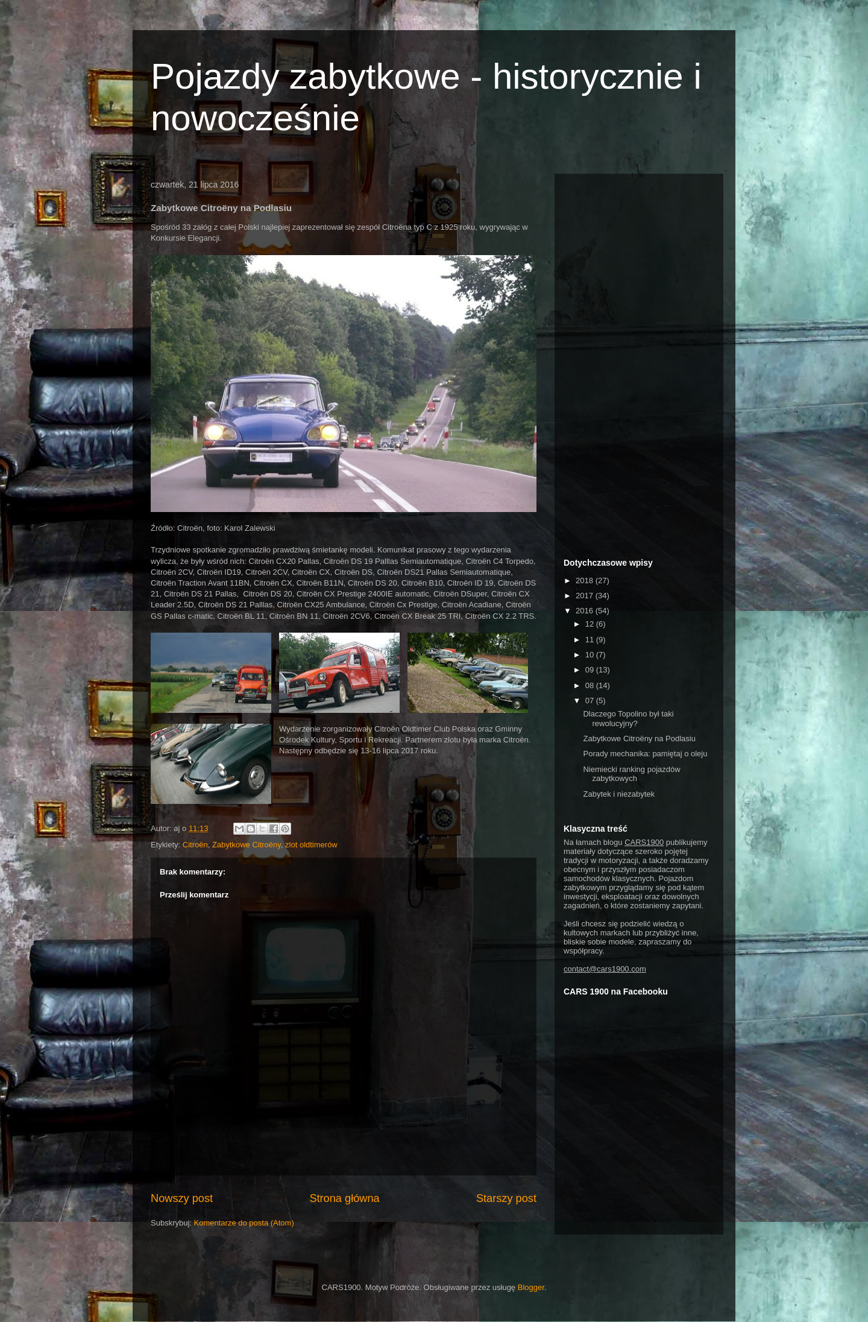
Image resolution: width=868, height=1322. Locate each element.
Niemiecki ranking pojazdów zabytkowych (631, 774)
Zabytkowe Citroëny (246, 844)
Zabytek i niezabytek (619, 794)
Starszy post (506, 1198)
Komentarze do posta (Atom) (244, 1222)
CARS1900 (644, 842)
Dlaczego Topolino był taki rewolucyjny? (628, 718)
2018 (586, 580)
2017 (586, 595)
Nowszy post (182, 1198)
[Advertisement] (639, 364)
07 (590, 700)
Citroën (195, 844)
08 (590, 685)
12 (590, 623)
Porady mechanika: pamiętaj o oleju (645, 753)
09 (590, 669)
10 (590, 654)
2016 (586, 610)
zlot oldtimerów (311, 844)
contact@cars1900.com (605, 968)
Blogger (531, 1287)
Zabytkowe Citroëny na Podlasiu (639, 738)
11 (590, 639)
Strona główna (344, 1198)
